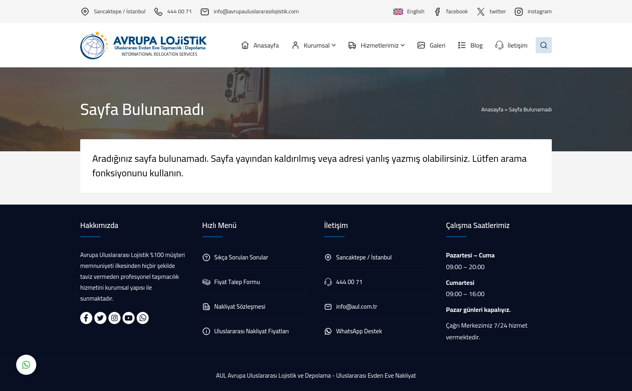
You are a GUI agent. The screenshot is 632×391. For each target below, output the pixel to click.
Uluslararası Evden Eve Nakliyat (376, 375)
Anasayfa (492, 109)
